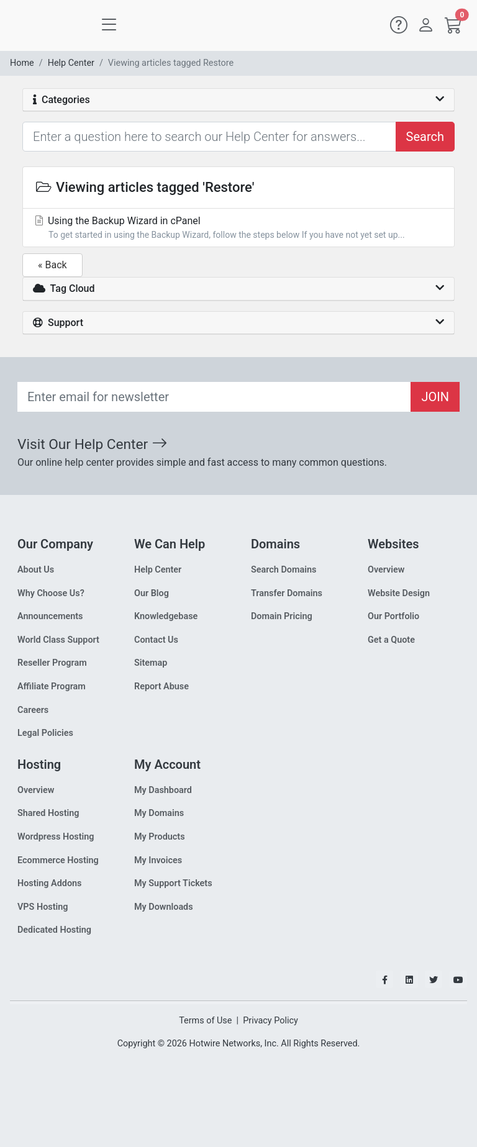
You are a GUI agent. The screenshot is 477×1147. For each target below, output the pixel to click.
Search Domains (283, 569)
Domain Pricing (281, 616)
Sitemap (150, 663)
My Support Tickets (173, 883)
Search (425, 136)
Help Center (71, 63)
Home (22, 63)
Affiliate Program (51, 686)
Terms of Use (205, 1020)
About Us (35, 569)
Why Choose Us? (50, 593)
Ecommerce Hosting (58, 860)
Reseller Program (52, 663)
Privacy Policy (270, 1020)
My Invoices (158, 860)
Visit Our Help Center (92, 444)
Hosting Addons (49, 883)
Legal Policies (45, 733)
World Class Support (58, 640)
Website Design (399, 593)
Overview (386, 569)
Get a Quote (391, 640)
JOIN (435, 396)
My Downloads (163, 907)
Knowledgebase (166, 616)
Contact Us (156, 640)
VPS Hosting (42, 907)
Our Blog (151, 593)
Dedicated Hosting (54, 930)
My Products (159, 837)
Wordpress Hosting (55, 837)
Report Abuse (161, 686)
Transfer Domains (286, 593)
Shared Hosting (48, 813)
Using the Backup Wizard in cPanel (238, 228)
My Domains (159, 813)
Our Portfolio (393, 616)
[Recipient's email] (214, 397)
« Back (52, 265)
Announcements (50, 616)
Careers (32, 710)
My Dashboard (163, 790)
